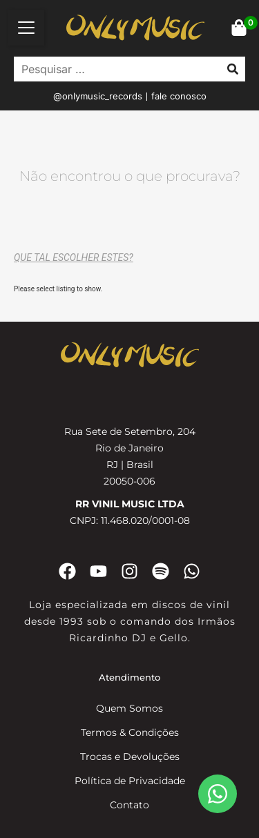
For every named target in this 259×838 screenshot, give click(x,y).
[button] (26, 28)
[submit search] (232, 69)
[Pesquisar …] (113, 69)
